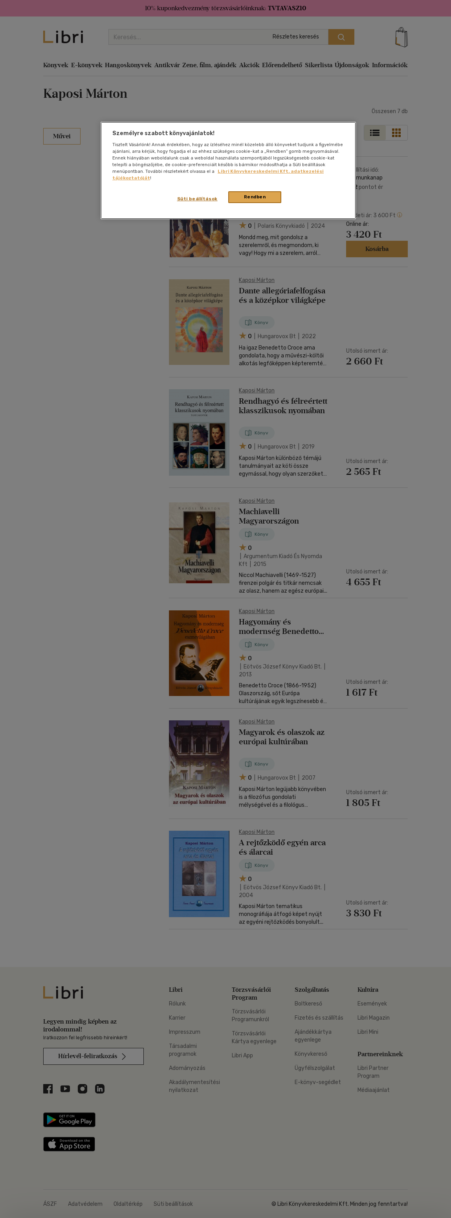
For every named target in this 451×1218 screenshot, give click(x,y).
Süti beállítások (197, 198)
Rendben (255, 197)
